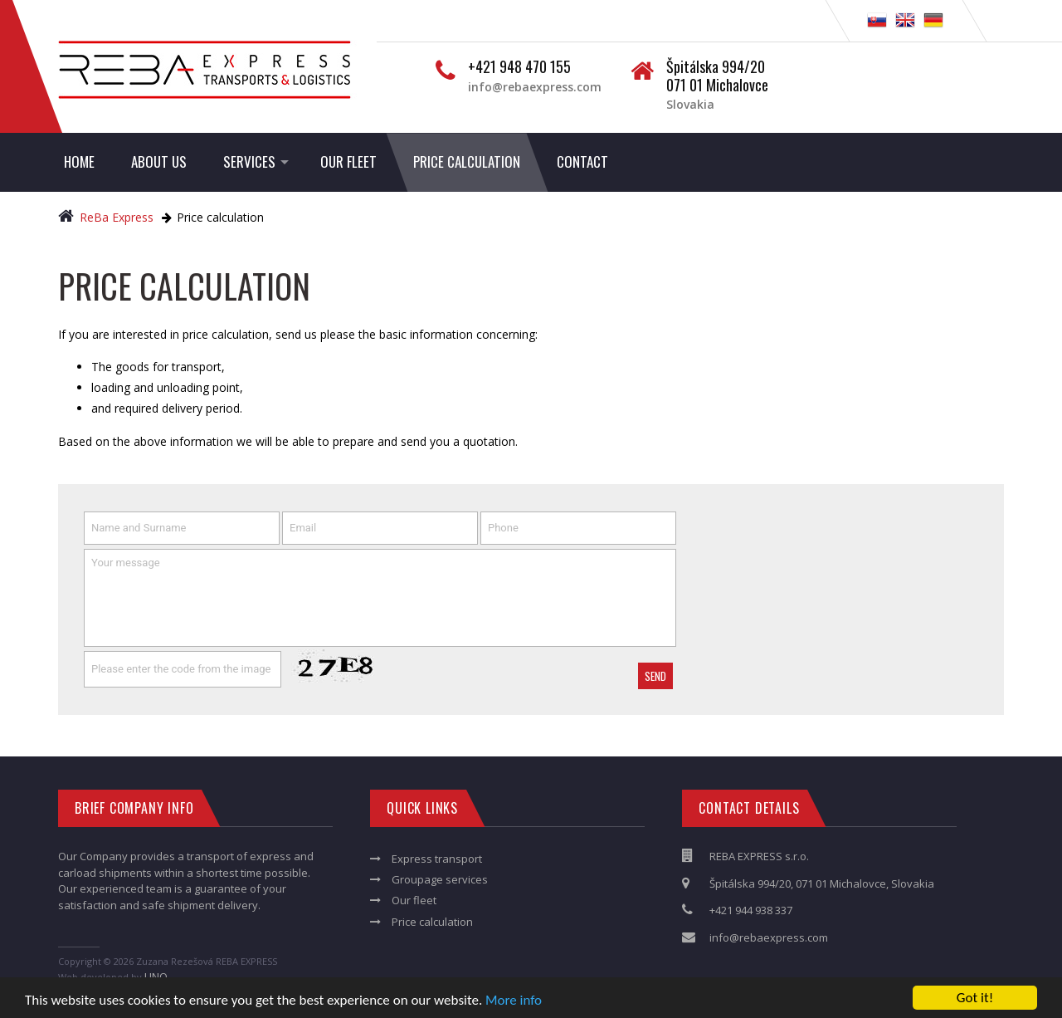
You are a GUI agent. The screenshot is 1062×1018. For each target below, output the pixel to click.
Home (79, 161)
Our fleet (348, 161)
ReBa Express (107, 217)
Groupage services (440, 879)
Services (249, 161)
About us (159, 161)
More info (513, 1000)
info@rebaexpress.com (535, 87)
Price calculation (466, 161)
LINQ (156, 976)
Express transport (437, 858)
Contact (582, 161)
